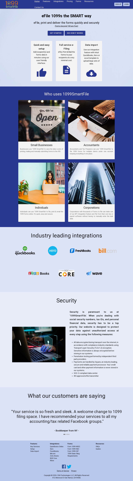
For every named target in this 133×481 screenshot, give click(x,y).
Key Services (35, 447)
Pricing (70, 1)
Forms (78, 1)
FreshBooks (54, 451)
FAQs (98, 447)
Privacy (73, 471)
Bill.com (52, 454)
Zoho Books (54, 456)
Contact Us (39, 7)
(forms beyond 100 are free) (66, 26)
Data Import (34, 451)
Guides (98, 449)
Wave (52, 461)
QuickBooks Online (56, 447)
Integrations (58, 1)
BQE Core (53, 458)
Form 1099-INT (73, 451)
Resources (89, 1)
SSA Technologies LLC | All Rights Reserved (73, 475)
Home (37, 1)
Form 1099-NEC (73, 449)
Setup (32, 449)
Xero (51, 449)
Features (46, 1)
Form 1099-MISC (74, 447)
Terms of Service (63, 471)
